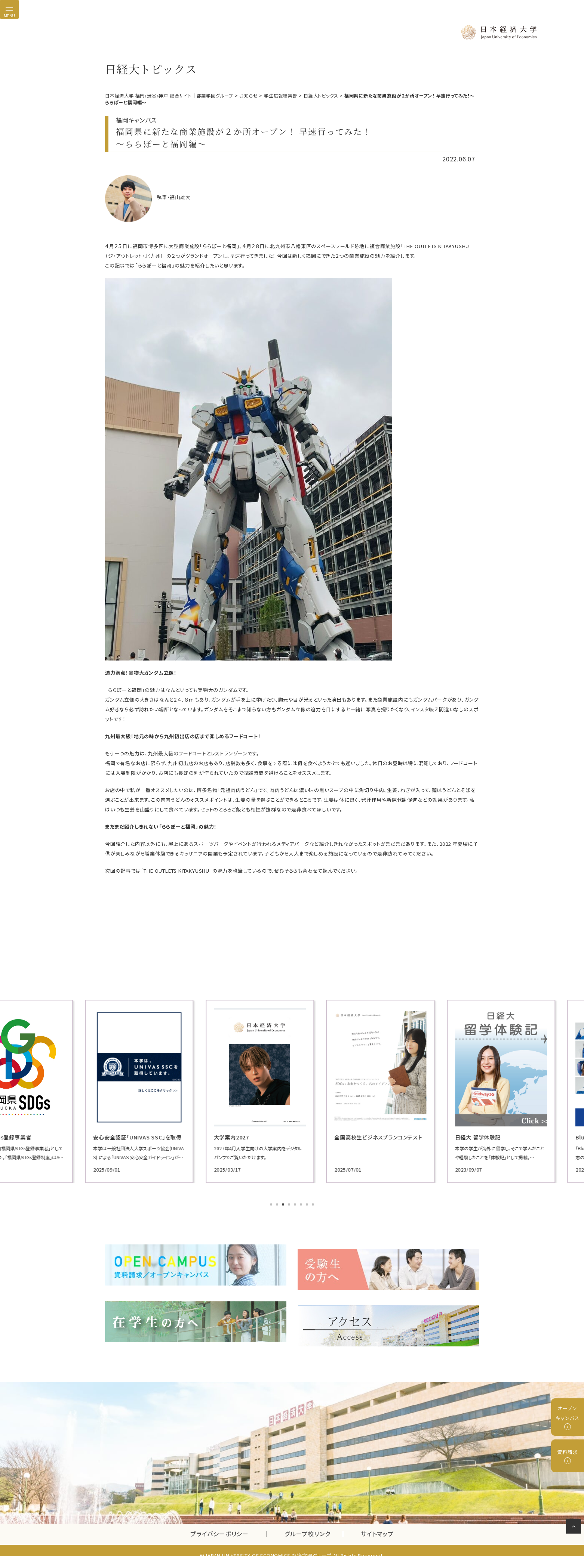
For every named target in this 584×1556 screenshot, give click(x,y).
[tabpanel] (165, 1090)
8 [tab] (314, 1204)
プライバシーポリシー (219, 1523)
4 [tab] (290, 1204)
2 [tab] (278, 1204)
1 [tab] (272, 1204)
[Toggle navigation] (9, 9)
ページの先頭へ (575, 1528)
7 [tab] (308, 1204)
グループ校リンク (314, 1523)
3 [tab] (284, 1204)
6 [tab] (302, 1204)
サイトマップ (377, 1523)
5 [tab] (296, 1204)
